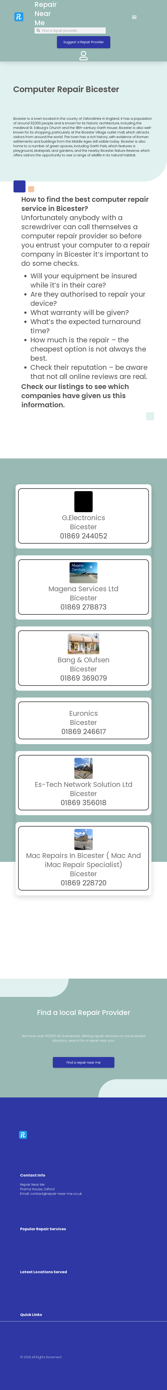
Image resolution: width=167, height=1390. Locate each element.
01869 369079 (83, 678)
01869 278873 (83, 607)
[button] (134, 17)
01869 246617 (83, 732)
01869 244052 (83, 536)
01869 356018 (84, 803)
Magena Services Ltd (83, 589)
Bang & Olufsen (84, 660)
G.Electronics (83, 518)
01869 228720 (84, 883)
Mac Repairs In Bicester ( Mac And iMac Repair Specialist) (83, 860)
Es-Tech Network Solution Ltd (83, 784)
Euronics (83, 713)
